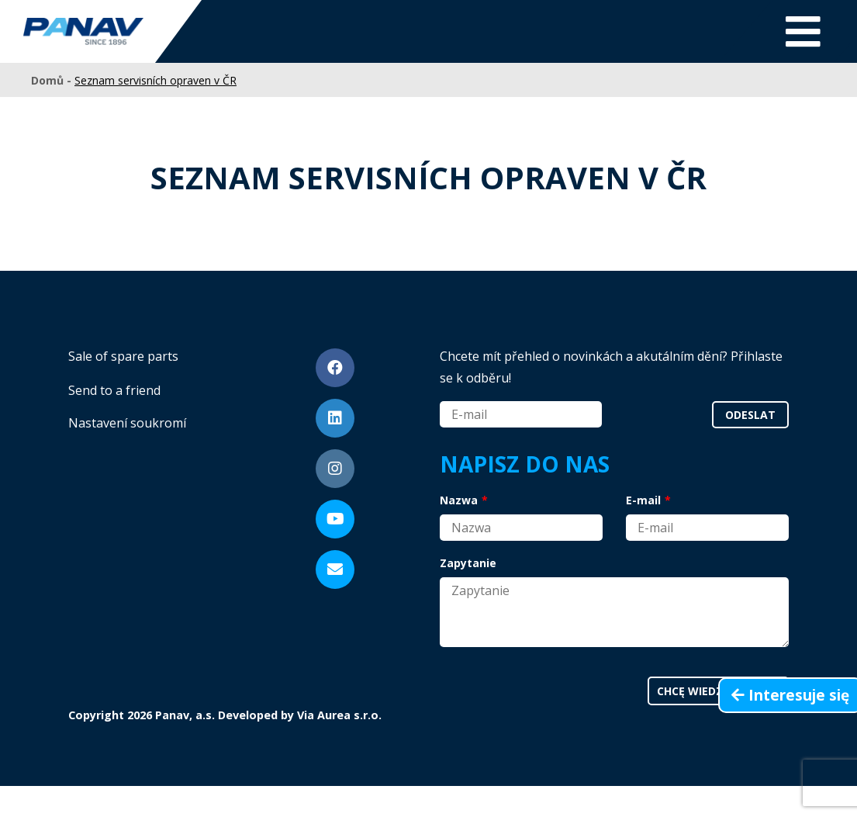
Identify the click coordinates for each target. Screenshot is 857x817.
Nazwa (459, 500)
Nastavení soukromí (127, 422)
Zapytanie (468, 563)
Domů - (52, 80)
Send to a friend (114, 390)
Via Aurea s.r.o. (339, 715)
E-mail (643, 500)
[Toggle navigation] (803, 31)
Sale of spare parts (123, 356)
